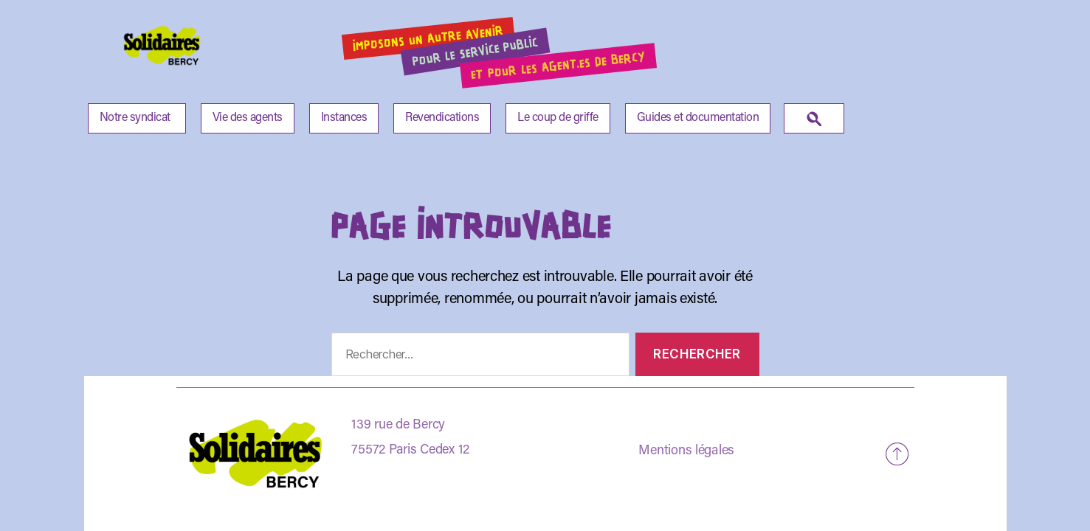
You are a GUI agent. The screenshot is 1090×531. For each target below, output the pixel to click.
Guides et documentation (698, 118)
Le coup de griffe (558, 118)
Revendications (442, 118)
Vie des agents (248, 118)
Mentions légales (686, 451)
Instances (344, 118)
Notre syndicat (135, 118)
